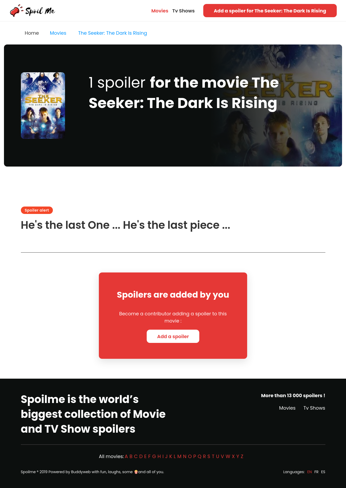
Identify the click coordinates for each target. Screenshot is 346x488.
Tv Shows (183, 10)
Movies (159, 10)
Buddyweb (81, 471)
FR (317, 471)
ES (323, 471)
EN (309, 471)
